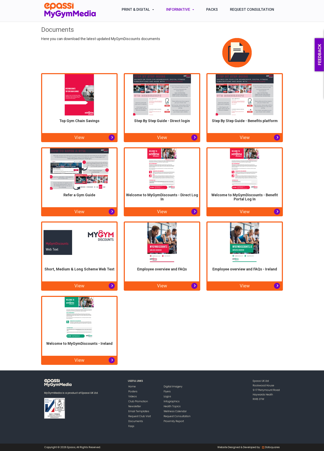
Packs (212, 9)
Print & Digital (138, 9)
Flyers (167, 391)
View (79, 137)
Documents (135, 421)
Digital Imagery (173, 386)
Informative (180, 9)
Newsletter (134, 406)
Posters (132, 391)
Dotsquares (271, 447)
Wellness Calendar (175, 411)
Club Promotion (138, 401)
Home (132, 386)
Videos (132, 396)
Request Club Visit (139, 416)
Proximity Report (174, 421)
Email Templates (138, 411)
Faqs (131, 426)
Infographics (172, 401)
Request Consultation (252, 9)
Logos (167, 396)
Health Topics (172, 406)
